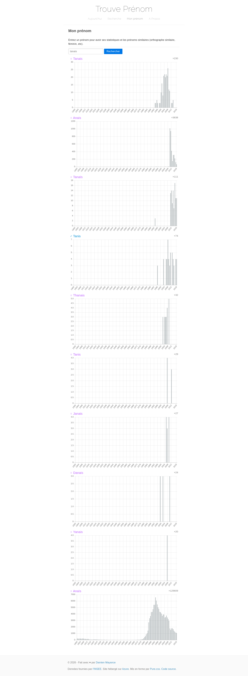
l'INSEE (97, 669)
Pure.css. (155, 669)
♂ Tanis (75, 236)
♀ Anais (75, 118)
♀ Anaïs (75, 591)
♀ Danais (76, 472)
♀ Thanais (77, 295)
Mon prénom (135, 18)
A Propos (154, 18)
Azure (125, 669)
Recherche (114, 18)
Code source (168, 669)
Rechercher (113, 51)
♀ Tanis (75, 354)
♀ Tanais (76, 58)
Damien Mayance (106, 662)
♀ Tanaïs (76, 177)
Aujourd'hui (95, 18)
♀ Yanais (76, 532)
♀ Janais (76, 413)
